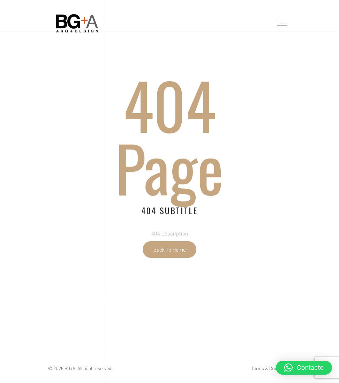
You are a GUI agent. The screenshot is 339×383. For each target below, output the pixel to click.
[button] (304, 368)
